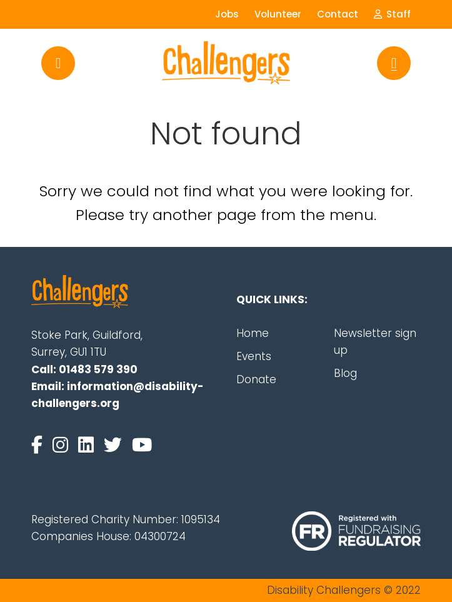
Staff (392, 14)
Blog (345, 373)
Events (253, 356)
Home (252, 333)
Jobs (227, 14)
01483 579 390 (98, 369)
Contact (337, 14)
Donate (256, 379)
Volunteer (277, 14)
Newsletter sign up (375, 342)
